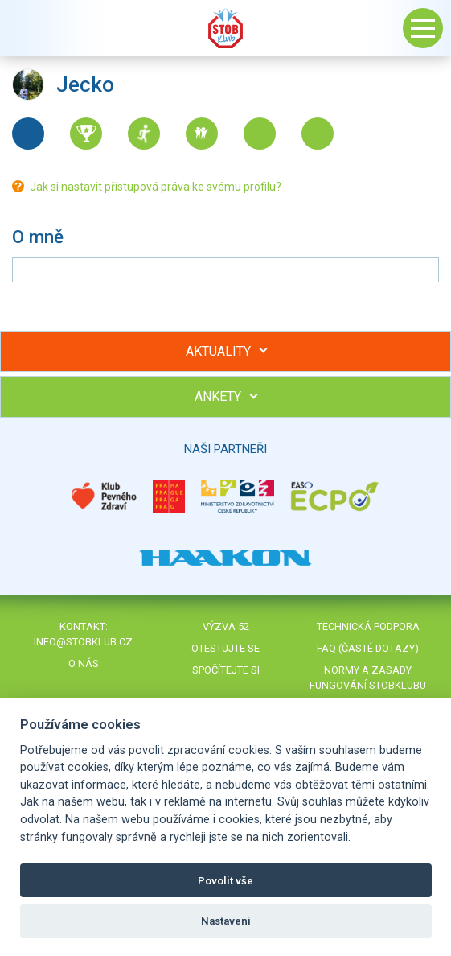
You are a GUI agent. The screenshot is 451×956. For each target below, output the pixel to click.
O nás (83, 663)
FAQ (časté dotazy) (368, 648)
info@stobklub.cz (83, 642)
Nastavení (226, 921)
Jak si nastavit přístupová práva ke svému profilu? (155, 186)
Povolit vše (225, 881)
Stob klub (226, 28)
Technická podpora (368, 626)
